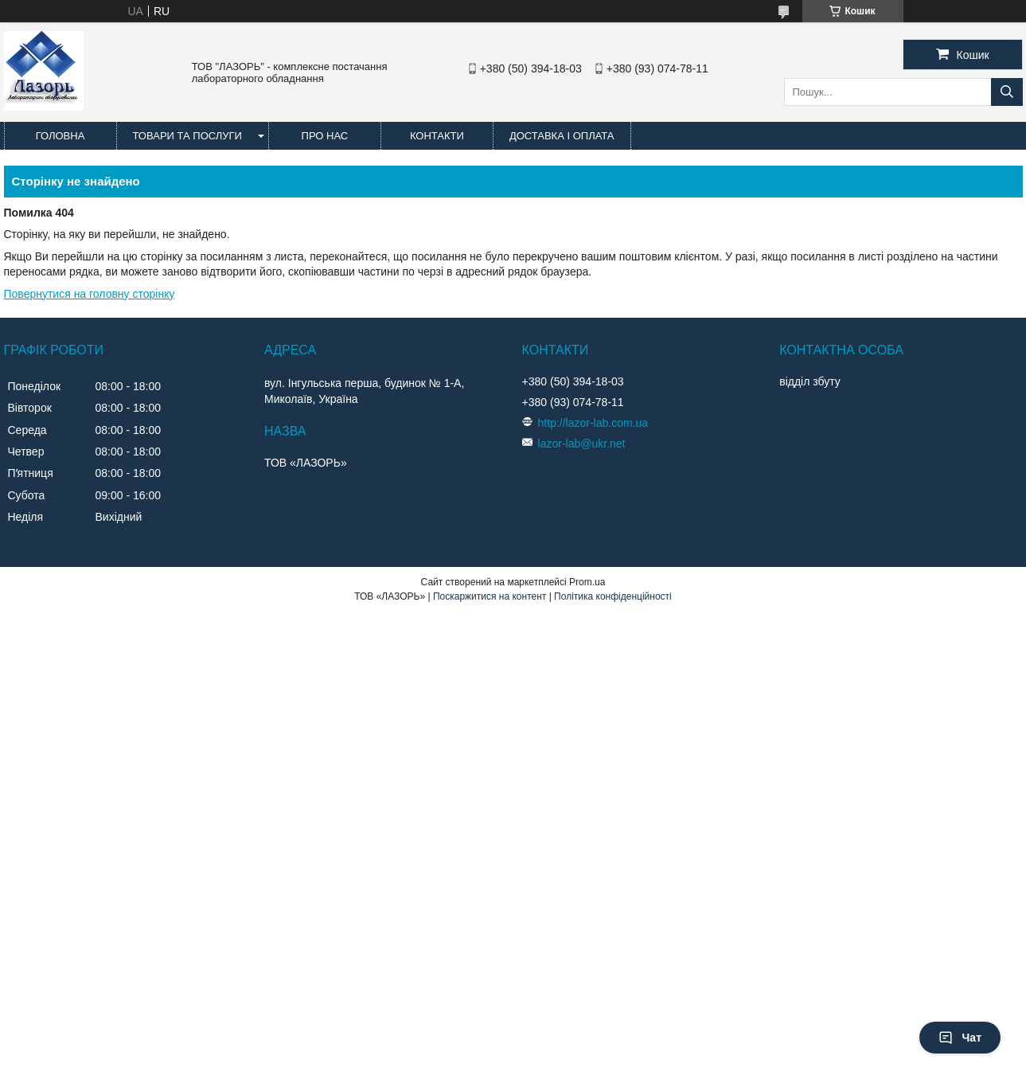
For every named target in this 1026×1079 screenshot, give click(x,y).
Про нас (325, 136)
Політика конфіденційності (613, 596)
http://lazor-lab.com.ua (593, 422)
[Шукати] (1007, 92)
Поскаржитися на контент (489, 596)
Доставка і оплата (561, 136)
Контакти (437, 136)
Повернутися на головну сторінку (89, 293)
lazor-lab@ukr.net (582, 443)
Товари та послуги (187, 136)
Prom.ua (587, 582)
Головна (60, 136)
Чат (959, 1037)
